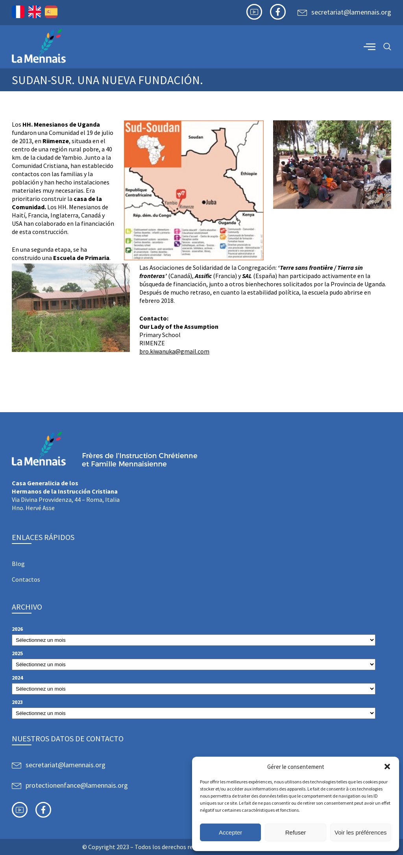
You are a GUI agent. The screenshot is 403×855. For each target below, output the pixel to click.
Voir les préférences (361, 832)
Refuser (295, 832)
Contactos (26, 579)
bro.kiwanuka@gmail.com (174, 351)
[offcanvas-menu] (369, 46)
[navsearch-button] (387, 47)
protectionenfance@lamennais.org (77, 785)
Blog (18, 564)
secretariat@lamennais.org (351, 12)
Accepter (230, 832)
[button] (387, 766)
